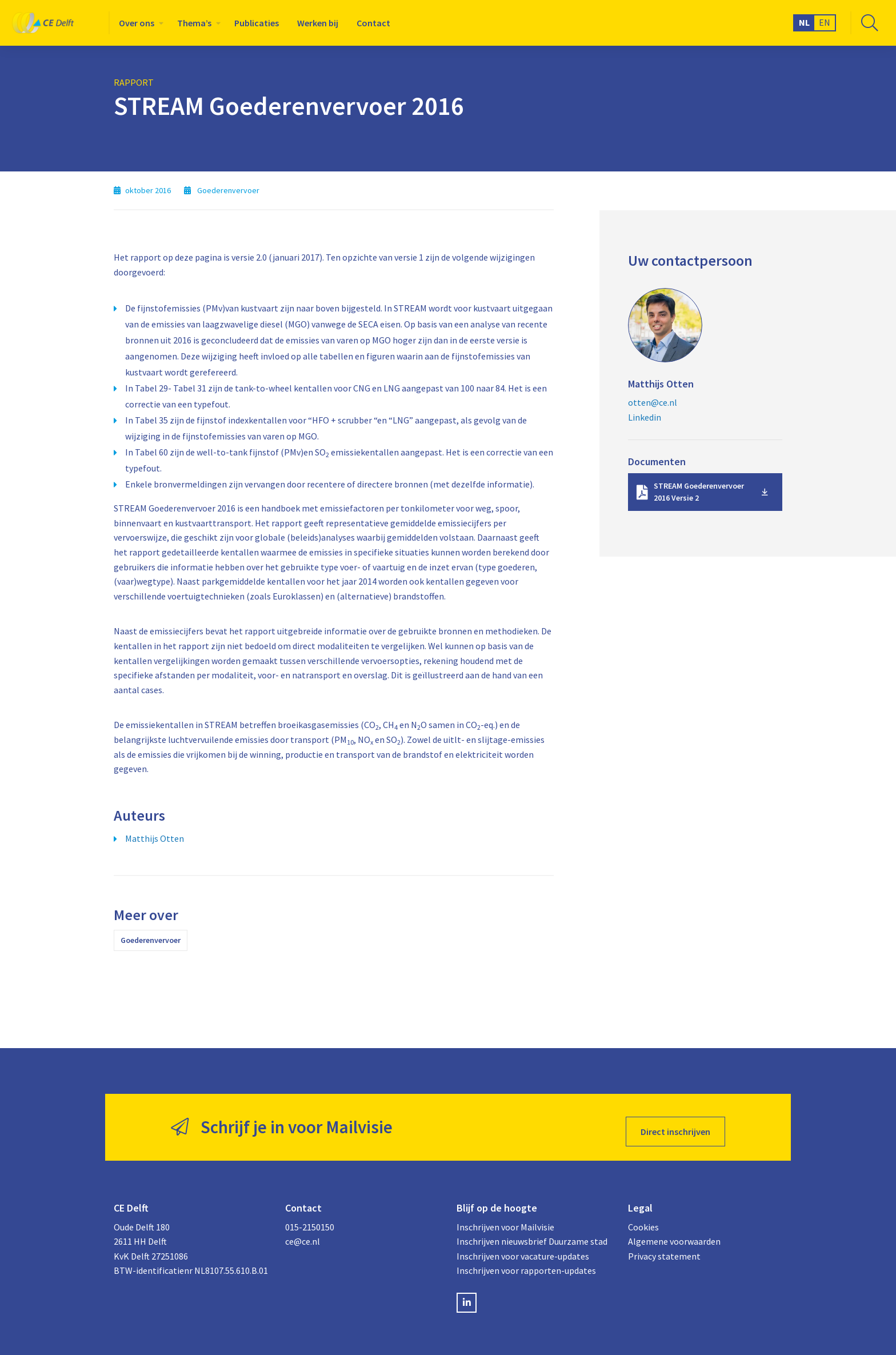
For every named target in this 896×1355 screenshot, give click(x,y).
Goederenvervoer (151, 940)
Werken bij (317, 23)
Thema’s (194, 23)
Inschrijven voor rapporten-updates (526, 1262)
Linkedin (644, 417)
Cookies (643, 1218)
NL (804, 22)
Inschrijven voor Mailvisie (505, 1218)
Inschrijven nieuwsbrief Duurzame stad (532, 1232)
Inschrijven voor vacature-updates (523, 1247)
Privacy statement (664, 1247)
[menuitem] (139, 23)
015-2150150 (309, 1218)
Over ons (136, 23)
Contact (373, 23)
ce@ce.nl (302, 1232)
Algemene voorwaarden (674, 1232)
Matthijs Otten (154, 838)
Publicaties (256, 23)
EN (824, 22)
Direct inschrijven (675, 1123)
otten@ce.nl (652, 402)
